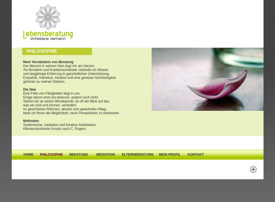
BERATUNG (78, 155)
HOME (28, 155)
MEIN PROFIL (169, 155)
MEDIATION (105, 155)
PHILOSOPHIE (51, 155)
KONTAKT (196, 155)
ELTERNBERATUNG (138, 155)
